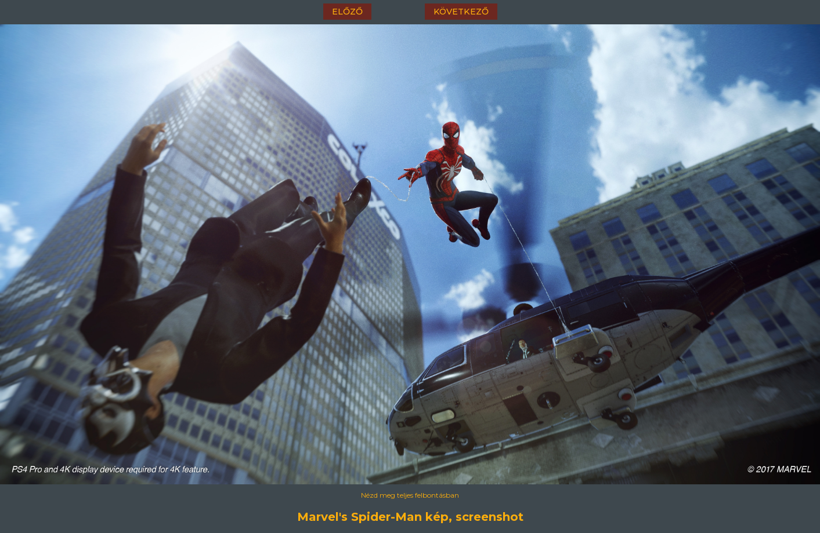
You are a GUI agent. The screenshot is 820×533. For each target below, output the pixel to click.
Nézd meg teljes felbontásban (410, 495)
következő (461, 11)
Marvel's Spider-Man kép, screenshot (410, 517)
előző (347, 11)
